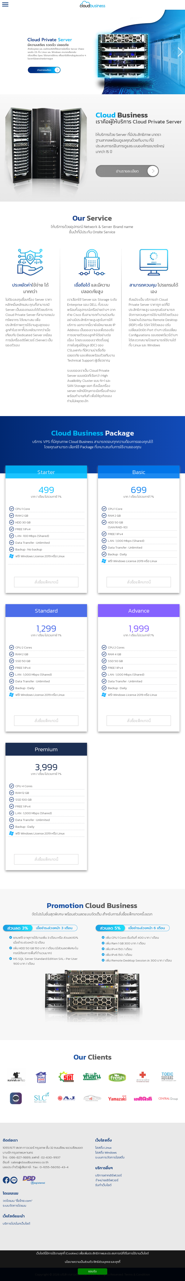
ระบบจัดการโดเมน (12, 1205)
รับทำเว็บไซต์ (101, 1185)
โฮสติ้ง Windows (104, 1152)
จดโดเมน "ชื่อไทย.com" (15, 1200)
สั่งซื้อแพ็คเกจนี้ (46, 580)
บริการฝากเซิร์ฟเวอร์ (106, 1175)
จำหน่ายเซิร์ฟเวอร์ (104, 1180)
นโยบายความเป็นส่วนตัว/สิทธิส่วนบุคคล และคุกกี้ (92, 1262)
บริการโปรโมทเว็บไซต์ (14, 1223)
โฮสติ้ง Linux (101, 1147)
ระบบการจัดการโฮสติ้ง (107, 1157)
